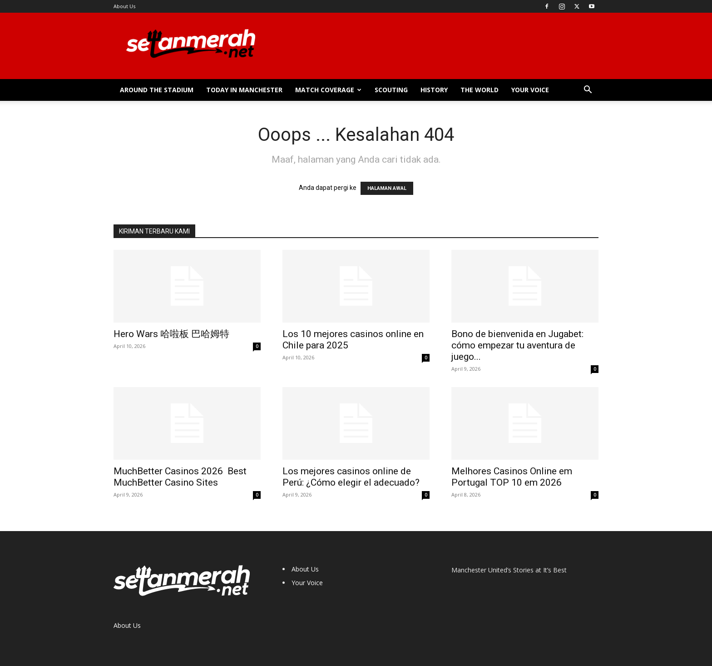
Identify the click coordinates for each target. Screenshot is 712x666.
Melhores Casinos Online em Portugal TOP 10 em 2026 (511, 477)
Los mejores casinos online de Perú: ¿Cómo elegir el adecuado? (351, 477)
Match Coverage (328, 89)
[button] (587, 90)
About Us (124, 6)
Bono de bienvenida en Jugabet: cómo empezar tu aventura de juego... (517, 345)
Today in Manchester (244, 89)
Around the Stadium (156, 89)
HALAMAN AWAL (386, 188)
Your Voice (530, 89)
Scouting (391, 89)
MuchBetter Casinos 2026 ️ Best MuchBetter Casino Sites (180, 477)
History (434, 89)
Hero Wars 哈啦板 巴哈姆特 (171, 333)
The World (479, 89)
